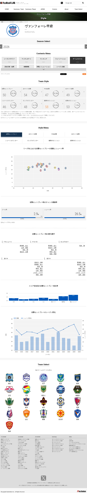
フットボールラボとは (74, 442)
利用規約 (30, 482)
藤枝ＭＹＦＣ (21, 460)
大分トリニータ (21, 467)
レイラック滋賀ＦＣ (39, 451)
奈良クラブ (37, 454)
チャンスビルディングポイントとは (77, 444)
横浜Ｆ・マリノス (5, 453)
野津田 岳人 (24, 246)
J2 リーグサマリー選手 (57, 445)
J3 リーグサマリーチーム (58, 448)
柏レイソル (3, 445)
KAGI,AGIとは (72, 445)
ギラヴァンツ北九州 (39, 463)
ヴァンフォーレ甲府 (22, 454)
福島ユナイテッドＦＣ (40, 439)
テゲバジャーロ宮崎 (22, 468)
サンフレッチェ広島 (5, 465)
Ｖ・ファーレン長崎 (5, 468)
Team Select (78, 9)
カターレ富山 (21, 457)
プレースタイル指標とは (74, 447)
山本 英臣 (24, 248)
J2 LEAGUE (20, 436)
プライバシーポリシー (42, 482)
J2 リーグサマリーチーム (58, 444)
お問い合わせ (56, 482)
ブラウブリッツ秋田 (22, 444)
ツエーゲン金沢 (38, 448)
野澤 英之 (53, 252)
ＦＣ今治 (20, 463)
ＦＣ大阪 (37, 453)
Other (70, 436)
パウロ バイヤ (38, 273)
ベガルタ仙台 (21, 442)
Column (54, 9)
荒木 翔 (25, 250)
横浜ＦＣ (20, 451)
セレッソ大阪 (4, 460)
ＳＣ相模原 (37, 444)
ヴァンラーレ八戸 (22, 440)
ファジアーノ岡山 (5, 463)
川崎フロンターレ (5, 451)
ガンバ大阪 (3, 459)
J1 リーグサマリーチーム (58, 439)
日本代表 (71, 440)
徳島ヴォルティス (22, 462)
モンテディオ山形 (22, 445)
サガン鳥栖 (20, 465)
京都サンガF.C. (4, 457)
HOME (7, 9)
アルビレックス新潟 (22, 456)
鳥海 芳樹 (53, 254)
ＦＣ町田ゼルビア (5, 450)
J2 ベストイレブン (56, 447)
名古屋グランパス (5, 456)
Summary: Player (30, 9)
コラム (70, 439)
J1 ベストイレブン (56, 442)
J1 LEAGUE (3, 436)
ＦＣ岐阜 (37, 450)
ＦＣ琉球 (37, 468)
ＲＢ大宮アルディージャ (23, 450)
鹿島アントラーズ (5, 439)
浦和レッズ (3, 442)
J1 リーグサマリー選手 (57, 440)
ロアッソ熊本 (38, 465)
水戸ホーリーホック (5, 440)
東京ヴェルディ (4, 448)
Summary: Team (19, 9)
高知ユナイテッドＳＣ (40, 462)
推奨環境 (35, 482)
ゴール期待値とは (73, 451)
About (66, 9)
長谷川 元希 (24, 252)
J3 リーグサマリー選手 (57, 450)
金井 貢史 (82, 275)
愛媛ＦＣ (37, 460)
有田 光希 (39, 275)
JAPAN (43, 9)
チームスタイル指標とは (14, 113)
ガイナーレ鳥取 (38, 456)
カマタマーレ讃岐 (39, 459)
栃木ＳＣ (37, 440)
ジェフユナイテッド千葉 (6, 444)
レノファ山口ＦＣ (39, 457)
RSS (84, 74)
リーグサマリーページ (36, 115)
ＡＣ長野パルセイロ (39, 447)
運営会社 (50, 482)
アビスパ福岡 (4, 467)
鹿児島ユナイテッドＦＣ (40, 467)
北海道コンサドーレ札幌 (23, 439)
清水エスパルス (4, 454)
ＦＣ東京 (3, 447)
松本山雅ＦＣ (38, 445)
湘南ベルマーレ (21, 453)
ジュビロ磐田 (21, 459)
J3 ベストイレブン (56, 451)
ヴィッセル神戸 (4, 462)
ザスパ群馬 (37, 442)
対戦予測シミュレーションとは (76, 450)
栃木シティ (20, 448)
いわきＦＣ (20, 447)
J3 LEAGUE (37, 436)
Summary (54, 436)
